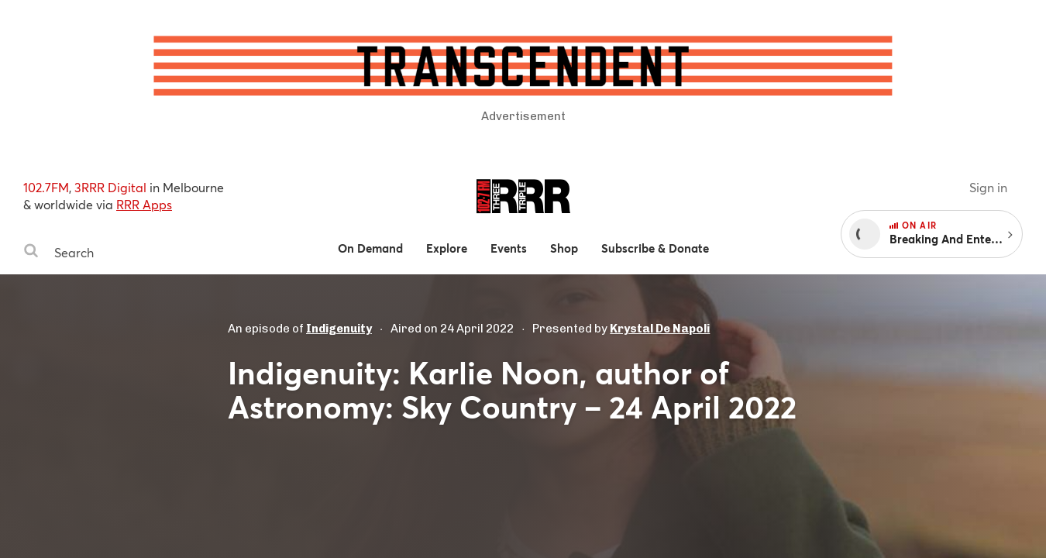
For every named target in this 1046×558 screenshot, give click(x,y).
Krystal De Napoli (660, 329)
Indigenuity (339, 329)
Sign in (988, 187)
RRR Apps (144, 204)
